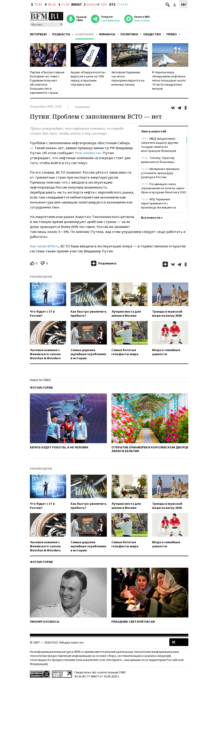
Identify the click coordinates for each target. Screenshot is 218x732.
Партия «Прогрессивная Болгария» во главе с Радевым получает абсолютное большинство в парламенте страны (47, 82)
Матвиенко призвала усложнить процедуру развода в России (160, 173)
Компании (84, 34)
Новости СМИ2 (40, 380)
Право (171, 34)
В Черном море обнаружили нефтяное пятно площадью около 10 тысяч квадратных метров (169, 80)
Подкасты (61, 34)
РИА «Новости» (88, 153)
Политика (129, 34)
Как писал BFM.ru (44, 246)
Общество (152, 34)
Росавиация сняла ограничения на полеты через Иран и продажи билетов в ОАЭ (163, 188)
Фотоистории (41, 388)
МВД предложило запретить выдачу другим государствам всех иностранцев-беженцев (159, 144)
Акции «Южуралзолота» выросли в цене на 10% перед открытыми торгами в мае (88, 78)
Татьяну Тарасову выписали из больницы (158, 160)
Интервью (38, 34)
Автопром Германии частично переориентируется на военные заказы (127, 78)
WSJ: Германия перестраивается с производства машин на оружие (158, 205)
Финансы (107, 34)
